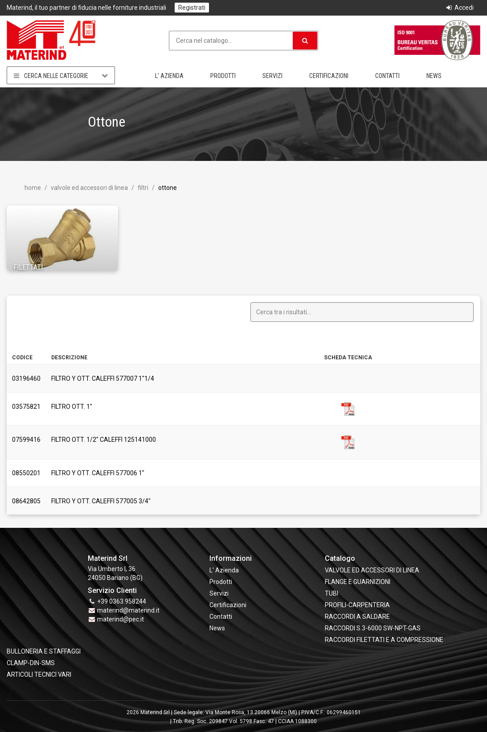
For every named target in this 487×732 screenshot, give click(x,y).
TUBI (331, 593)
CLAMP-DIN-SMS (31, 662)
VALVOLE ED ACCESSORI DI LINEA (88, 187)
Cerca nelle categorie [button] (61, 75)
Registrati (191, 7)
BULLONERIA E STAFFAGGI (44, 651)
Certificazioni (328, 75)
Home (33, 187)
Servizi (272, 75)
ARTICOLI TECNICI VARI (39, 674)
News (434, 75)
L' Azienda (169, 75)
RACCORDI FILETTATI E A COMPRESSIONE (384, 639)
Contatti (387, 75)
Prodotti (223, 75)
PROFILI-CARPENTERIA (357, 605)
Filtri (142, 187)
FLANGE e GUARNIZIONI (357, 581)
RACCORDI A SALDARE (357, 616)
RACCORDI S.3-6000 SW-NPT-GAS (373, 628)
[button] (305, 40)
